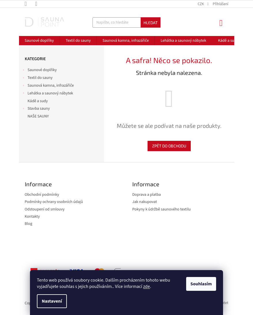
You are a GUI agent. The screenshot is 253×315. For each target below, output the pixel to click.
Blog (28, 224)
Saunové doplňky (39, 70)
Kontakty (32, 216)
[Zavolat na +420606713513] (30, 3)
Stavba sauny (36, 109)
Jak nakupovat (144, 202)
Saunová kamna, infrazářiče (48, 86)
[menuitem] (39, 40)
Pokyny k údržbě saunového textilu (161, 209)
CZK (201, 4)
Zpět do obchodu (169, 145)
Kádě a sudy (38, 101)
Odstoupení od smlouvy (45, 209)
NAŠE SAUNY (39, 116)
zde (146, 286)
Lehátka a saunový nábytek (47, 93)
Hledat (151, 22)
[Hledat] (126, 22)
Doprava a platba (146, 195)
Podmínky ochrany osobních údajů (54, 202)
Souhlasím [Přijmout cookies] (201, 284)
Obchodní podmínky (42, 195)
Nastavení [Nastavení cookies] (52, 301)
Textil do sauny (37, 78)
